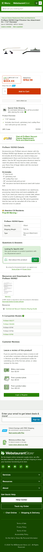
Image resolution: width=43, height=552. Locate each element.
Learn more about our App (18, 445)
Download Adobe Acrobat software (13, 301)
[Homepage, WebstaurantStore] (21, 3)
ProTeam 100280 (8, 324)
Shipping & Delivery (29, 513)
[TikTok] (21, 466)
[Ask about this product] (21, 260)
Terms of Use (16, 269)
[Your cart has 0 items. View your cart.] (38, 3)
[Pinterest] (27, 466)
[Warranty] (7, 289)
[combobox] (21, 8)
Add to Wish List (22, 101)
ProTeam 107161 (8, 334)
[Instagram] (3, 466)
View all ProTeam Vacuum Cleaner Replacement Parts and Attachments (26, 138)
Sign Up (36, 420)
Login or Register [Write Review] (21, 395)
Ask (35, 260)
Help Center (21, 500)
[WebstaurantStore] (21, 453)
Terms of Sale (21, 523)
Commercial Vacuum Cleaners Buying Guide (23, 309)
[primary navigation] (6, 3)
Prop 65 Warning (9, 213)
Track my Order (21, 506)
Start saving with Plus (16, 433)
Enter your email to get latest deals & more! (20, 415)
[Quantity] (4, 91)
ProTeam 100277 (8, 321)
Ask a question (18, 27)
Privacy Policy (27, 269)
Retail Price (27, 78)
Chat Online (10, 513)
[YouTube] (9, 466)
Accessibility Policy (21, 534)
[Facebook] (15, 466)
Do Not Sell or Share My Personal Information (22, 538)
